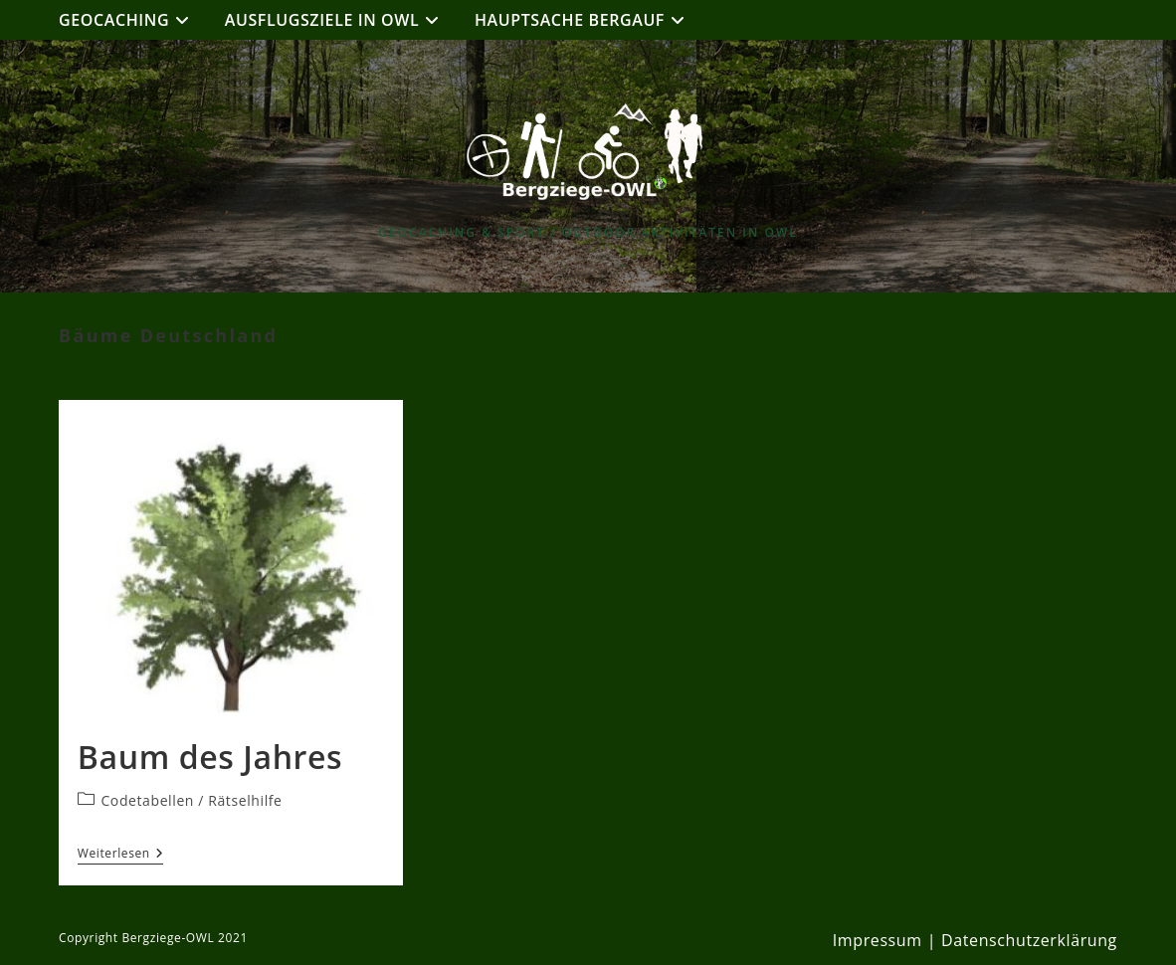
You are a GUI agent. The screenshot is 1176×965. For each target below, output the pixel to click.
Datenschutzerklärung (1029, 940)
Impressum (877, 940)
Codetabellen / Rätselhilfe (191, 800)
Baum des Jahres (210, 756)
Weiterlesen (121, 855)
